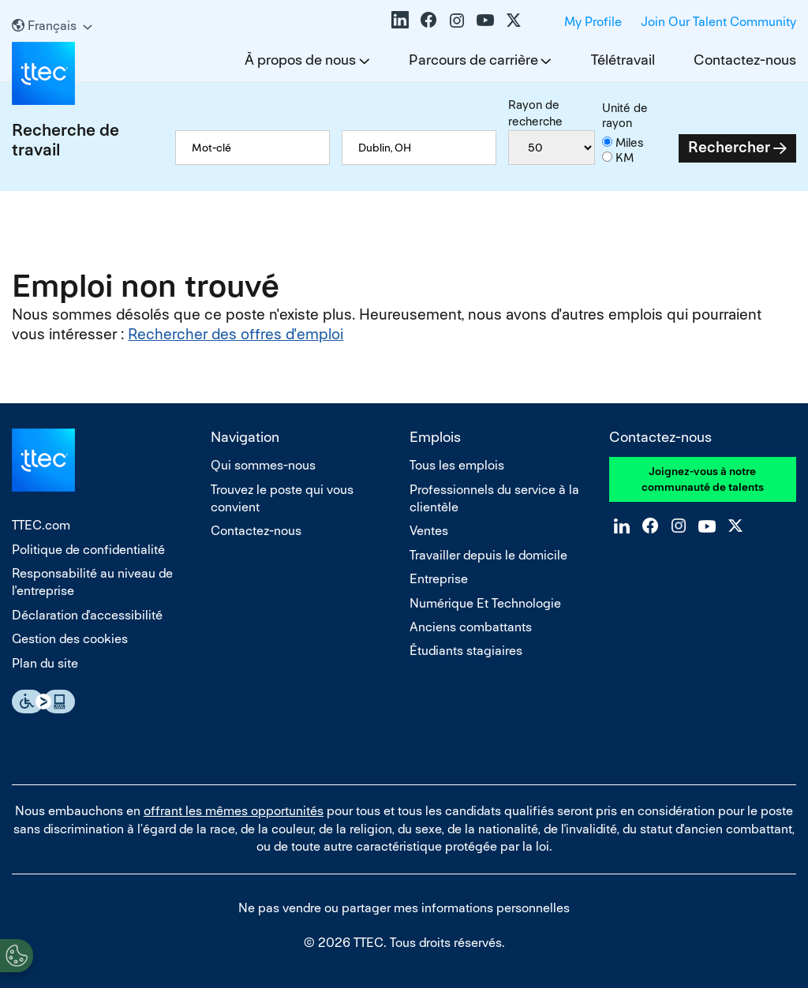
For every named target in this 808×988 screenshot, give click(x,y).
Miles (629, 142)
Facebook (428, 19)
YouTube (485, 19)
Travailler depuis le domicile (488, 555)
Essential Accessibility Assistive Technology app (43, 701)
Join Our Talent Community (718, 21)
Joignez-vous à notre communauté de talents (703, 479)
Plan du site (45, 663)
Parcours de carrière (473, 60)
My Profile (593, 21)
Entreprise (439, 579)
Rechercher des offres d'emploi (235, 334)
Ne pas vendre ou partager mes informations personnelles (404, 908)
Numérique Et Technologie (485, 603)
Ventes (429, 530)
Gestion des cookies (70, 639)
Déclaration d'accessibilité (87, 615)
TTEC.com (41, 525)
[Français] (52, 26)
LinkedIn (400, 19)
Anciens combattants (471, 627)
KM (624, 157)
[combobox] (419, 147)
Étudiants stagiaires (466, 650)
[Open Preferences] (16, 955)
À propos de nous (300, 60)
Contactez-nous (745, 60)
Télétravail (623, 60)
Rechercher (729, 147)
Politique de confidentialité (88, 549)
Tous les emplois (457, 465)
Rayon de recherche (535, 112)
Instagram (457, 19)
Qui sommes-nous (263, 465)
